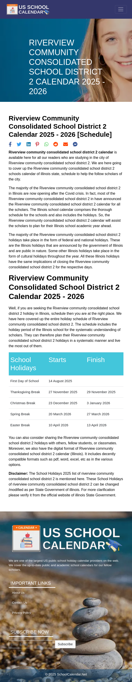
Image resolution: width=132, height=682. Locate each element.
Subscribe (65, 644)
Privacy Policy (21, 612)
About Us (18, 592)
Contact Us (19, 602)
